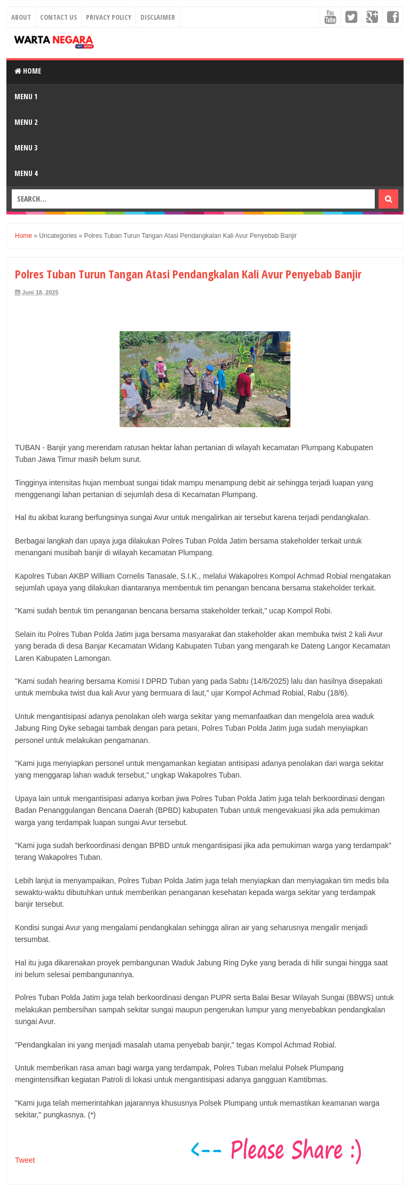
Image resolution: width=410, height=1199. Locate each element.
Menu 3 (25, 147)
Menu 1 (25, 96)
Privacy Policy (108, 17)
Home (27, 71)
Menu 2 (25, 122)
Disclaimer (157, 17)
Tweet (25, 1160)
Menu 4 (25, 173)
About (21, 17)
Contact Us (58, 17)
